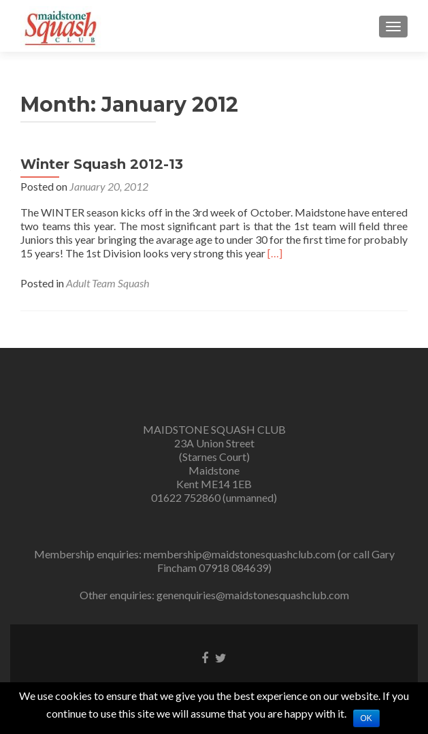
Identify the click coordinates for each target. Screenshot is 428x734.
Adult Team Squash (107, 282)
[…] (274, 252)
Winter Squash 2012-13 (101, 164)
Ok (366, 718)
